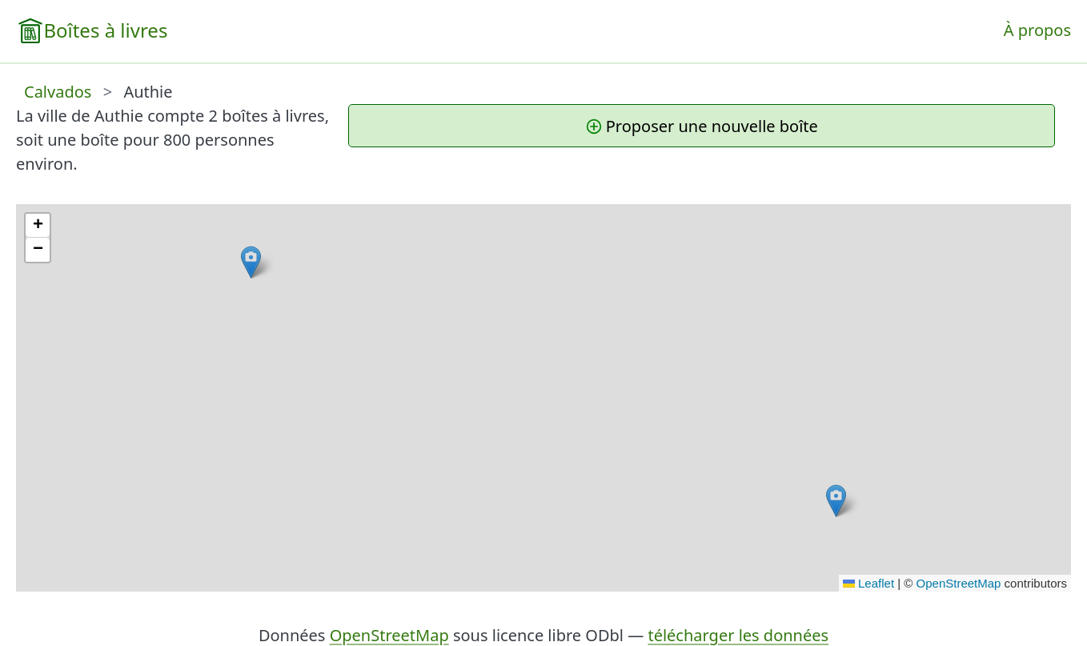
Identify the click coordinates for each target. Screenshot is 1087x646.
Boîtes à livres (105, 30)
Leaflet (868, 583)
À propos (1037, 30)
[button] (251, 262)
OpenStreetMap (959, 583)
